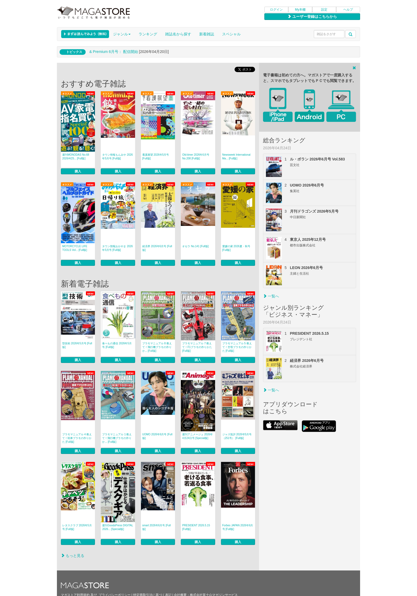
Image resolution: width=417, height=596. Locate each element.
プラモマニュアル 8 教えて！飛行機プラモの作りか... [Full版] (157, 347)
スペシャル (231, 34)
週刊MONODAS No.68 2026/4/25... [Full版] (75, 156)
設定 (324, 9)
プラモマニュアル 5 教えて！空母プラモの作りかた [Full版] (237, 347)
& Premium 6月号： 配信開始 (113, 51)
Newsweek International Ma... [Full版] (236, 156)
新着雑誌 (206, 34)
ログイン (276, 9)
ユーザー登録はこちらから (312, 16)
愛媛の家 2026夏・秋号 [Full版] (236, 248)
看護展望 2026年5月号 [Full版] (155, 156)
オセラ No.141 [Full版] (195, 246)
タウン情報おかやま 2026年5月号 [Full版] (117, 248)
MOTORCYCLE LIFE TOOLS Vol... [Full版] (74, 248)
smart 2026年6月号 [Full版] (156, 527)
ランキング (148, 34)
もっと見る (72, 555)
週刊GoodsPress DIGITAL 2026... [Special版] (117, 527)
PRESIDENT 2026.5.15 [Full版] (196, 527)
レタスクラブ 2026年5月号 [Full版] (77, 527)
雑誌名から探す (178, 34)
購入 (78, 171)
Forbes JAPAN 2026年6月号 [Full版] (237, 527)
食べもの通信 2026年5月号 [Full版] (117, 345)
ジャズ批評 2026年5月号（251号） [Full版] (237, 436)
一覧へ (271, 296)
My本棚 (300, 9)
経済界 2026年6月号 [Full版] (157, 248)
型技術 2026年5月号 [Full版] (77, 345)
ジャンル (122, 34)
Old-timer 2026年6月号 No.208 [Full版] (195, 156)
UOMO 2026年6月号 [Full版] (157, 436)
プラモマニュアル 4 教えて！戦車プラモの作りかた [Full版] (77, 438)
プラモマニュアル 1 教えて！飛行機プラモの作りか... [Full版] (117, 438)
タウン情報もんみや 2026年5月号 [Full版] (117, 156)
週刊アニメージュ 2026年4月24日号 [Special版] (197, 436)
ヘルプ (348, 9)
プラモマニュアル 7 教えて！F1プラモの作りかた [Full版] (197, 347)
